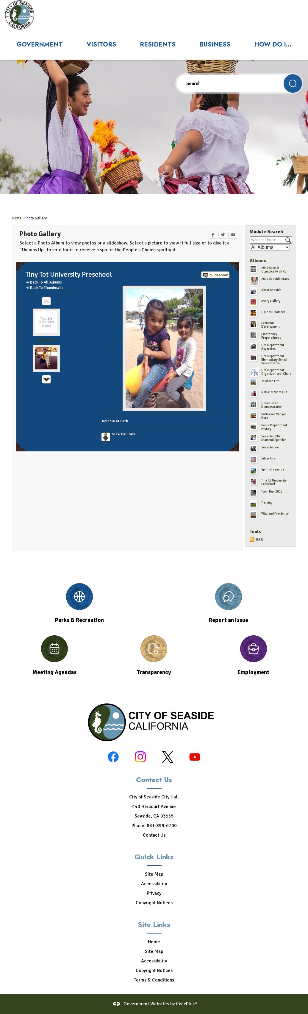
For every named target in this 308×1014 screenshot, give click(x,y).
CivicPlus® (187, 1004)
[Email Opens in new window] (232, 235)
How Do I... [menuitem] (272, 44)
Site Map (154, 874)
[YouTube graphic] (194, 756)
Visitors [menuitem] (101, 44)
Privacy (154, 893)
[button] (293, 83)
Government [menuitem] (40, 44)
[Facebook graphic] (113, 756)
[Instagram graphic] (140, 756)
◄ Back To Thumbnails (44, 287)
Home (16, 218)
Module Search (266, 232)
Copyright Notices (154, 903)
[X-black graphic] (167, 757)
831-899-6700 (162, 826)
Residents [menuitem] (158, 44)
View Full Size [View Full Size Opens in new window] (124, 434)
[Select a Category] (270, 247)
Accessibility (154, 884)
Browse (46, 340)
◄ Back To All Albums (43, 282)
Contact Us (154, 835)
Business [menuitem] (214, 44)
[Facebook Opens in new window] (213, 235)
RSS (259, 539)
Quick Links (154, 857)
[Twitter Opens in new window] (222, 235)
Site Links (154, 924)
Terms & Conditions (154, 980)
